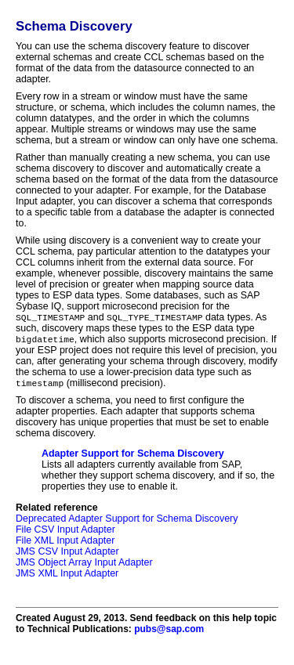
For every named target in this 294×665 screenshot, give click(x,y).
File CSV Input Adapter (65, 531)
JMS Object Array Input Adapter (84, 564)
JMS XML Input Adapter (67, 575)
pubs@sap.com (169, 631)
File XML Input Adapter (65, 542)
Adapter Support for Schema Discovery (133, 455)
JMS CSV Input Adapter (67, 553)
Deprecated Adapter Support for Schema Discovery (127, 520)
